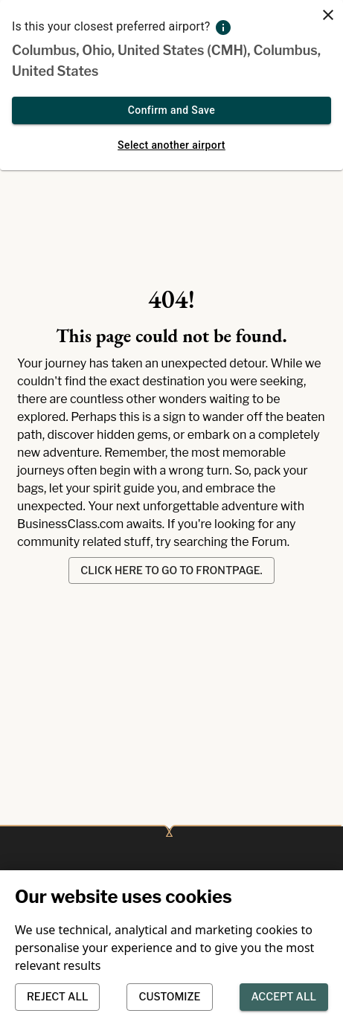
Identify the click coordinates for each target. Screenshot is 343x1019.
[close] (328, 15)
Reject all (57, 997)
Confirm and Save (171, 110)
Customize (169, 997)
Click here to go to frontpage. (171, 571)
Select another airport (171, 145)
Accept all (284, 997)
